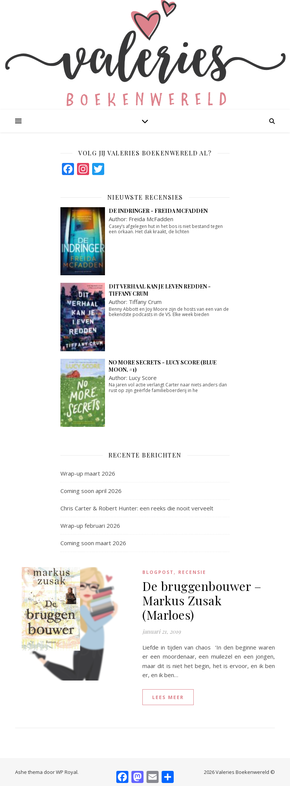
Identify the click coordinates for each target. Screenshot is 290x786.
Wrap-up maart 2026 (87, 473)
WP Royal (66, 772)
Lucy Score (143, 377)
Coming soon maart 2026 (93, 543)
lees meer (168, 697)
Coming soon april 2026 (91, 491)
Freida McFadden (151, 219)
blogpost (158, 572)
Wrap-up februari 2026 (90, 525)
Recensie (192, 572)
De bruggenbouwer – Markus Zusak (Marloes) (201, 600)
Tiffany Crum (145, 301)
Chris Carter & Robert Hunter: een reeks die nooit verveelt (136, 508)
